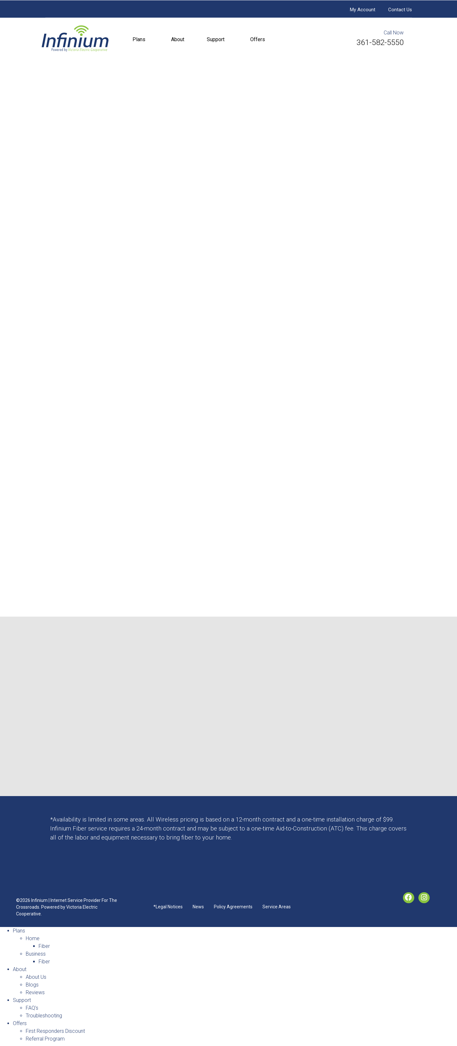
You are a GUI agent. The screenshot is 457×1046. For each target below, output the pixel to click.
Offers (257, 39)
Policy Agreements (233, 906)
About (177, 39)
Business (36, 954)
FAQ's (32, 1008)
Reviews (35, 992)
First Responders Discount (55, 1031)
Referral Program (45, 1039)
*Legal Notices (168, 906)
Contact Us (400, 10)
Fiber (44, 946)
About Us (36, 977)
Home (33, 938)
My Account (362, 10)
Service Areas (276, 906)
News (198, 906)
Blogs (32, 985)
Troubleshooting (44, 1016)
